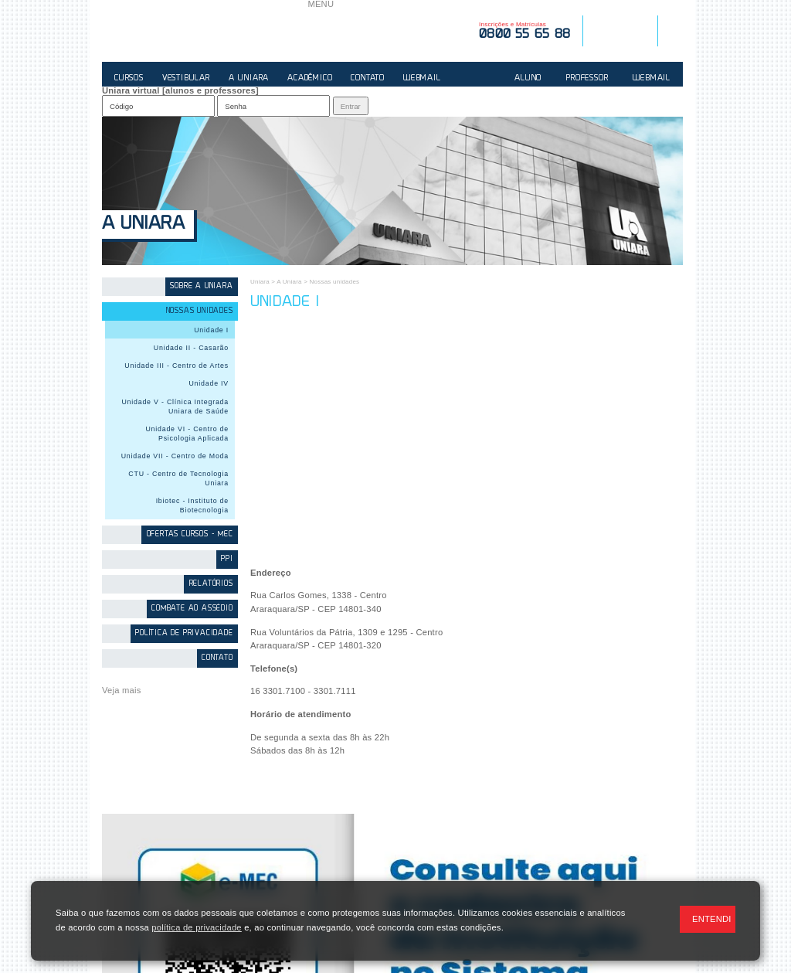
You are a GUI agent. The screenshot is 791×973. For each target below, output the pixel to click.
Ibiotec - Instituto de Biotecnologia (192, 505)
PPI (227, 559)
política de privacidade (196, 927)
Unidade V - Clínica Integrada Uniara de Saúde (175, 406)
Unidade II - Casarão (191, 348)
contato (217, 658)
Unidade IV (208, 383)
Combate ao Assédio (192, 608)
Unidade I (211, 330)
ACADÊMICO (309, 78)
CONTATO (368, 78)
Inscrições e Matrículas (524, 31)
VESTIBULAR (186, 78)
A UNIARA (249, 78)
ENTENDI (712, 919)
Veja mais (121, 690)
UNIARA (204, 31)
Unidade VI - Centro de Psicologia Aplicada (187, 433)
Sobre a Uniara (201, 286)
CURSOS (129, 78)
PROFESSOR (587, 78)
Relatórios (211, 583)
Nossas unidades (199, 311)
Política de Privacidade (184, 633)
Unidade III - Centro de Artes (176, 365)
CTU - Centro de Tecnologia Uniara (178, 478)
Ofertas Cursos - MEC (190, 534)
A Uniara (143, 224)
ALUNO (527, 78)
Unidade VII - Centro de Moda (175, 456)
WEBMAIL (422, 78)
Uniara (260, 281)
